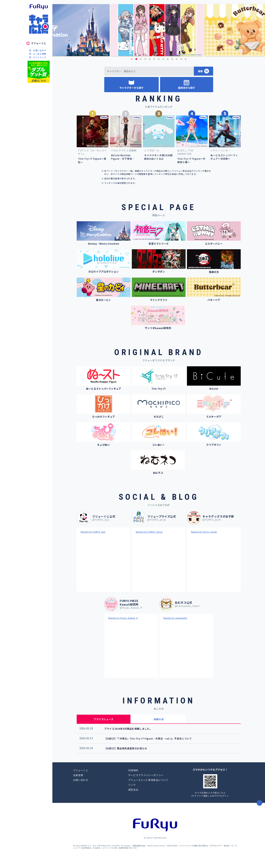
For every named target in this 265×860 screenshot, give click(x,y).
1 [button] (132, 59)
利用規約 (133, 770)
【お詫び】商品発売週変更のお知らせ (125, 748)
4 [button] (145, 59)
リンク (132, 784)
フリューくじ (38, 43)
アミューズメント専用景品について (148, 780)
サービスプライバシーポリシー (146, 775)
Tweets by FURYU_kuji (92, 531)
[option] (159, 30)
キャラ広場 (38, 24)
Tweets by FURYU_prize (149, 531)
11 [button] (176, 59)
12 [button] (181, 59)
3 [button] (141, 59)
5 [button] (150, 59)
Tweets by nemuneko (175, 618)
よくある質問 (39, 53)
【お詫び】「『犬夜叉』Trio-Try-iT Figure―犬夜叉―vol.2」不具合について (148, 738)
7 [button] (159, 59)
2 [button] (136, 59)
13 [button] (185, 59)
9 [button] (168, 59)
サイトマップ (39, 57)
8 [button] (163, 59)
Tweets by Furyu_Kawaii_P (123, 618)
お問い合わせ (39, 50)
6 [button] (154, 59)
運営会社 (133, 789)
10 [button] (172, 59)
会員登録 (78, 775)
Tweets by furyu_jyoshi (204, 531)
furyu (39, 7)
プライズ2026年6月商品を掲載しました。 (128, 728)
